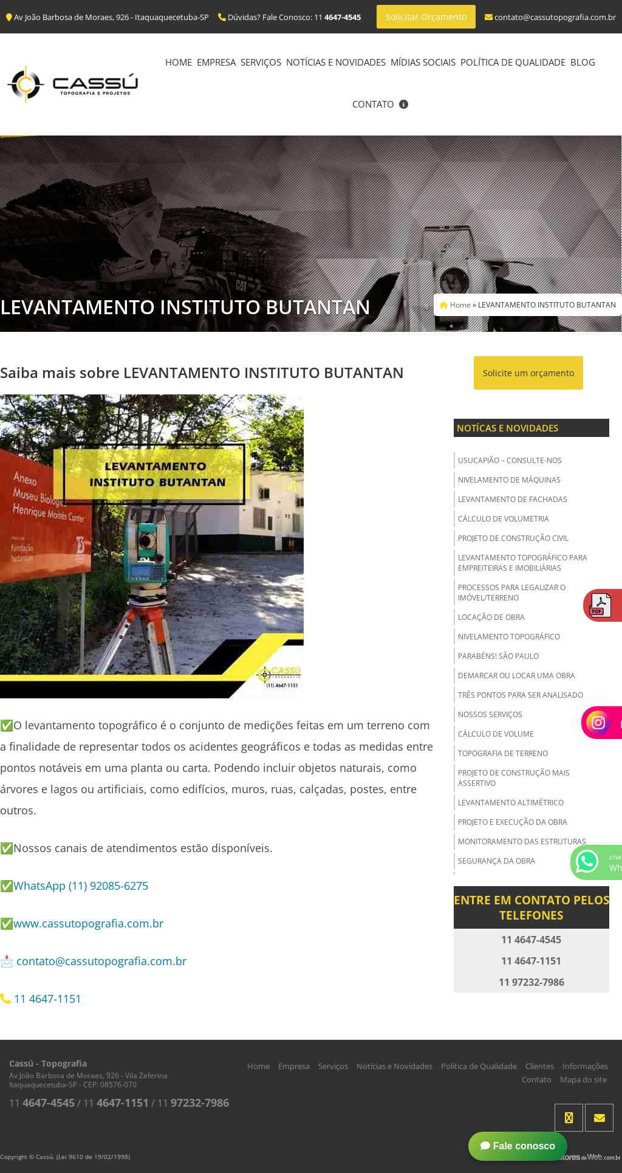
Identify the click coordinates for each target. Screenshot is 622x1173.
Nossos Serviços (490, 714)
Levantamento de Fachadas (512, 499)
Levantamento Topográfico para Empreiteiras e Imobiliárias (522, 562)
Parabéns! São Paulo (498, 656)
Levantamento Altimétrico (511, 802)
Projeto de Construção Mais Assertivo (514, 778)
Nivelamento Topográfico (509, 636)
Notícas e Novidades (507, 428)
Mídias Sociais (423, 62)
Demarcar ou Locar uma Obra (516, 675)
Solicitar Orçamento (426, 16)
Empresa (216, 62)
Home (178, 62)
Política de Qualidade (513, 62)
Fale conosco (517, 1146)
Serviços (261, 62)
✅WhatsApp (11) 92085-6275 (74, 885)
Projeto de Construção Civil (513, 538)
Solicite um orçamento (528, 373)
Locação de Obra (491, 617)
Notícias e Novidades (336, 62)
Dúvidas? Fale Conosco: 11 (289, 17)
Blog (582, 62)
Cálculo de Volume (496, 734)
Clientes (539, 1066)
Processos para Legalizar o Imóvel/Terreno (512, 592)
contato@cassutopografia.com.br (101, 961)
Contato (373, 104)
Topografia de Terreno (503, 753)
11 (42, 1103)
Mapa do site (583, 1079)
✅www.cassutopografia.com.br (81, 923)
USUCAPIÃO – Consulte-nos (510, 460)
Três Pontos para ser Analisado (520, 695)
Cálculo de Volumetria (503, 519)
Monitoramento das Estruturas (522, 841)
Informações (585, 1066)
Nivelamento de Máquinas (509, 480)
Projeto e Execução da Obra (512, 822)
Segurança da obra (496, 861)
